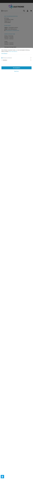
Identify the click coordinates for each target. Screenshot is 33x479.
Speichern (16, 71)
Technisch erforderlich (7, 57)
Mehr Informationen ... (13, 51)
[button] (2, 476)
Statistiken (5, 60)
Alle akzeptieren (16, 67)
